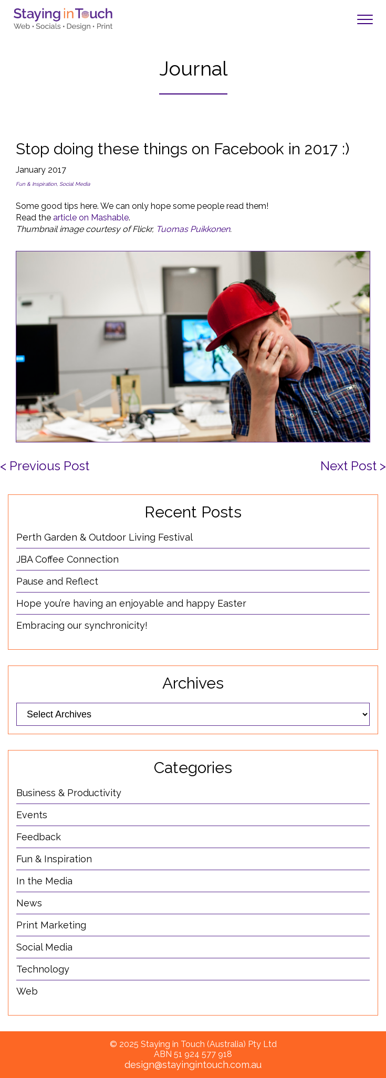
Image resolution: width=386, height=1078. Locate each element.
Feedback (38, 836)
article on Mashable (91, 218)
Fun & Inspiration (36, 184)
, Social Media (73, 184)
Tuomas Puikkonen (193, 229)
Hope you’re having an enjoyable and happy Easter (131, 603)
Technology (42, 969)
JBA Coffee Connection (67, 559)
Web (27, 991)
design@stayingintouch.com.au (193, 1064)
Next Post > (353, 465)
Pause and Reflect (57, 581)
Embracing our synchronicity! (82, 625)
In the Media (44, 880)
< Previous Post (44, 465)
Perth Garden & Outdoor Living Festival (104, 537)
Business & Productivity (68, 792)
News (29, 902)
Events (31, 814)
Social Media (44, 947)
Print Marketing (51, 925)
